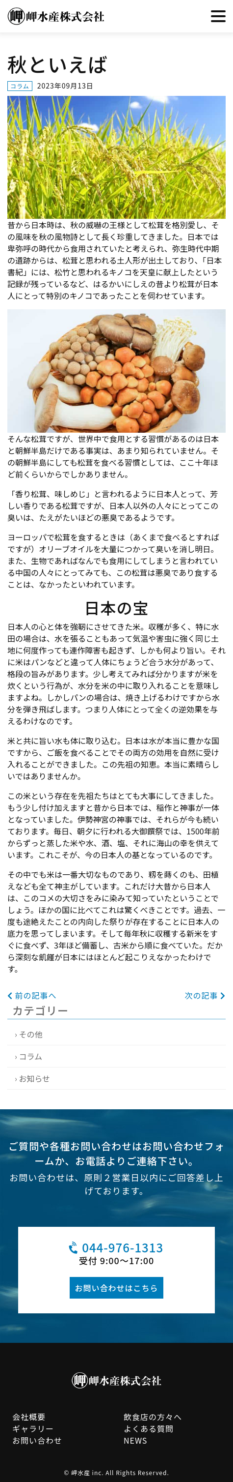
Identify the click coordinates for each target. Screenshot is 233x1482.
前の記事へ (32, 995)
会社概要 (29, 1417)
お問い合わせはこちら (116, 1288)
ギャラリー (33, 1428)
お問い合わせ (37, 1440)
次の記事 (205, 995)
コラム (30, 1056)
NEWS (135, 1440)
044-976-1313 (115, 1248)
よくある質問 (149, 1428)
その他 (30, 1034)
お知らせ (34, 1078)
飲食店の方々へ (153, 1417)
